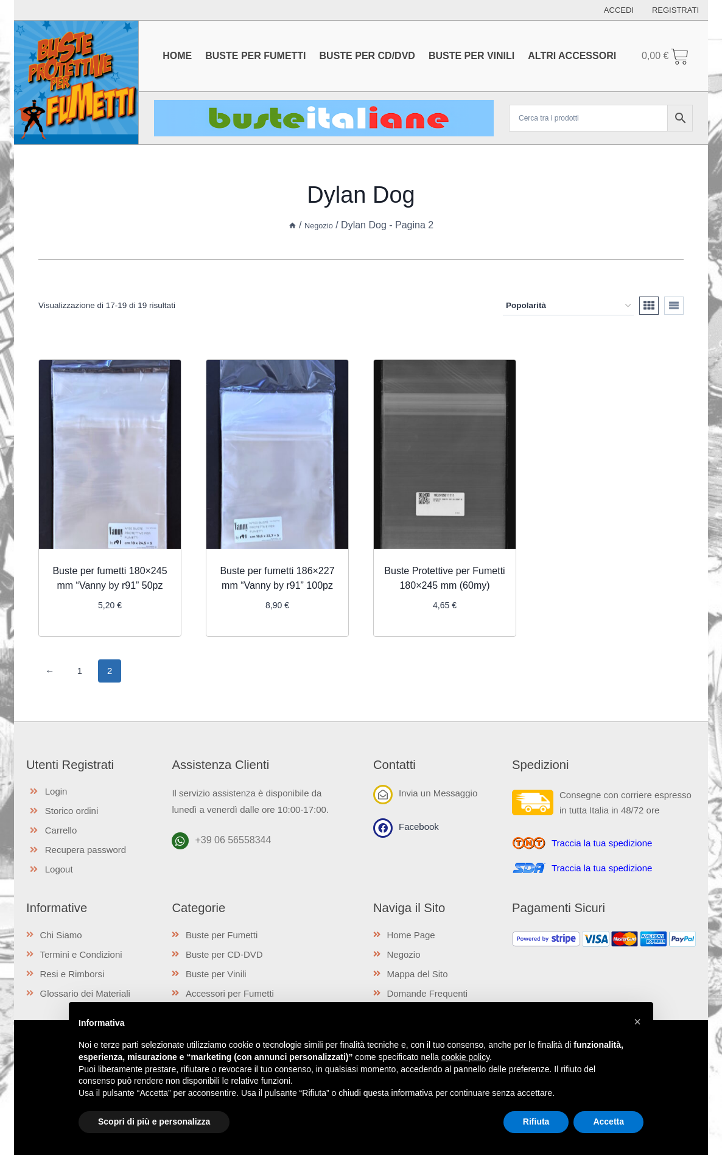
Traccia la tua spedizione (602, 842)
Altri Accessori (572, 56)
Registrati (675, 10)
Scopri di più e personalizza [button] (154, 1121)
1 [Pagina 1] (79, 670)
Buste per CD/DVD (367, 56)
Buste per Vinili (471, 56)
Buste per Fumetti (255, 56)
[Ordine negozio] (568, 306)
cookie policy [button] (465, 1057)
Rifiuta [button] (536, 1121)
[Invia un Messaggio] (383, 794)
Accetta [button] (608, 1121)
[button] (637, 1021)
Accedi (619, 10)
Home (177, 56)
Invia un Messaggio (438, 792)
